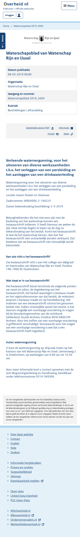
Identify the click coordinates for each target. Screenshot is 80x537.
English (14, 443)
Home (6, 25)
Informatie (66, 128)
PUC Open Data (20, 500)
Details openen (2, 41)
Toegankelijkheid (21, 472)
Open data (17, 491)
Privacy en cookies (21, 467)
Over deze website (21, 434)
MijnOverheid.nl (20, 511)
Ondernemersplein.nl (23, 520)
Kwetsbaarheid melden (25, 481)
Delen (68, 134)
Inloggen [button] (9, 15)
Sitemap (15, 476)
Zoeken (15, 452)
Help (13, 448)
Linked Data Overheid (24, 496)
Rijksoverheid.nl (20, 515)
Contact (15, 439)
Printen (53, 134)
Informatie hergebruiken (25, 463)
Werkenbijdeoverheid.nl (25, 524)
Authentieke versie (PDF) (40, 128)
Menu (71, 6)
